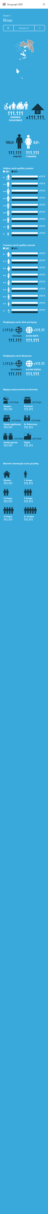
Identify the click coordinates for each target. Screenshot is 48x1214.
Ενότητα (24, 28)
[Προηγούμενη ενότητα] (8, 28)
